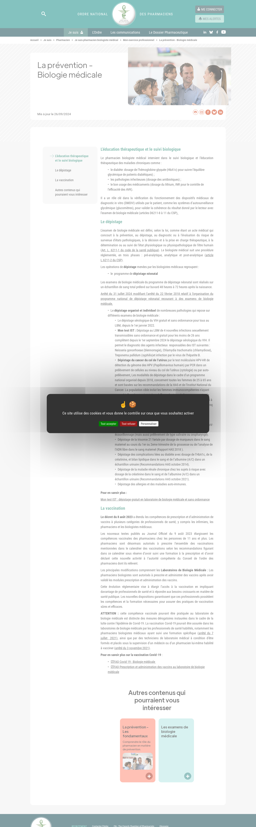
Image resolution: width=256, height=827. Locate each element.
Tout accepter (108, 424)
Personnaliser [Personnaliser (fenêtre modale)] (149, 424)
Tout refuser (128, 424)
